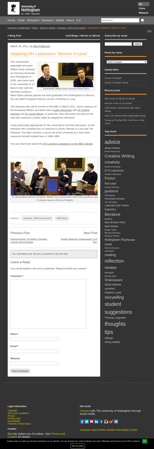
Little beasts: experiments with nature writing (123, 109)
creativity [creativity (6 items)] (112, 162)
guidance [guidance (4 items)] (111, 191)
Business (47, 20)
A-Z (78, 20)
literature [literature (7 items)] (112, 214)
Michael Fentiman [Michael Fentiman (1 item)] (113, 233)
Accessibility (14, 421)
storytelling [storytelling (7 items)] (114, 297)
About (70, 20)
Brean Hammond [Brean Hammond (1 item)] (112, 151)
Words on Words (47, 28)
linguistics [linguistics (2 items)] (110, 209)
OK (144, 441)
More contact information (114, 429)
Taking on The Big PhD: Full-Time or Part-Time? (125, 122)
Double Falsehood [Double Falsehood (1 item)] (113, 174)
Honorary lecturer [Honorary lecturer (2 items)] (115, 198)
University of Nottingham (19, 28)
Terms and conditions (18, 413)
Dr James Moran (34, 113)
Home (11, 20)
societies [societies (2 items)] (110, 288)
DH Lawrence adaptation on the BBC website (68, 143)
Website (15, 358)
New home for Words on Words (120, 98)
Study (21, 20)
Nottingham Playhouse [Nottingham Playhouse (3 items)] (120, 239)
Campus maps (88, 429)
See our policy (78, 446)
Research (33, 20)
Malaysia (143, 12)
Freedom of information (19, 423)
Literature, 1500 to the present (71, 28)
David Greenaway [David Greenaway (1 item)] (113, 167)
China (142, 8)
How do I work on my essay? (119, 103)
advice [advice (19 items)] (112, 142)
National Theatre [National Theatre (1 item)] (112, 236)
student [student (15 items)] (113, 304)
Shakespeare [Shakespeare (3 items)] (114, 280)
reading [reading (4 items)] (110, 255)
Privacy (11, 416)
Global (60, 20)
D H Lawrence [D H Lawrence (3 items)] (114, 170)
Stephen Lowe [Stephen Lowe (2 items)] (113, 292)
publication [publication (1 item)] (109, 251)
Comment (17, 276)
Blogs (35, 28)
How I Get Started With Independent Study (125, 116)
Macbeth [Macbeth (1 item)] (108, 219)
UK (140, 4)
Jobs (134, 429)
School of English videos (116, 82)
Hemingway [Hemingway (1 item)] (110, 195)
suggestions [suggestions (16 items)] (118, 312)
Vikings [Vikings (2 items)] (109, 338)
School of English (113, 78)
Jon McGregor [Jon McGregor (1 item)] (111, 202)
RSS (149, 31)
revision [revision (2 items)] (109, 272)
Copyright (12, 410)
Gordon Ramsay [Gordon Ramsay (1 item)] (112, 187)
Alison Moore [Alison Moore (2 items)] (112, 148)
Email (15, 346)
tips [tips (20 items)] (109, 332)
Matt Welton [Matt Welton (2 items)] (112, 226)
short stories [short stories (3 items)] (113, 284)
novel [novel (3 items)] (108, 244)
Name (15, 334)
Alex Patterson (41, 46)
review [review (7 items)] (110, 267)
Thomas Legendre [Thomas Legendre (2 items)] (115, 317)
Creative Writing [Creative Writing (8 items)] (119, 156)
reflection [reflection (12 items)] (114, 261)
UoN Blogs (72, 35)
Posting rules (14, 418)
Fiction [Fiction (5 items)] (110, 178)
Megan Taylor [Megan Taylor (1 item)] (111, 230)
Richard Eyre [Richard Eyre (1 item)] (110, 276)
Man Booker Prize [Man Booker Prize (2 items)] (115, 222)
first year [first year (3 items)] (110, 183)
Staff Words (62, 218)
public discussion (62, 110)
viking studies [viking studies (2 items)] (112, 341)
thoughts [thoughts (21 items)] (115, 324)
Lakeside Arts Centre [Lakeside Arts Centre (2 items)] (117, 205)
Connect (85, 410)
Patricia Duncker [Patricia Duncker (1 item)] (112, 248)
